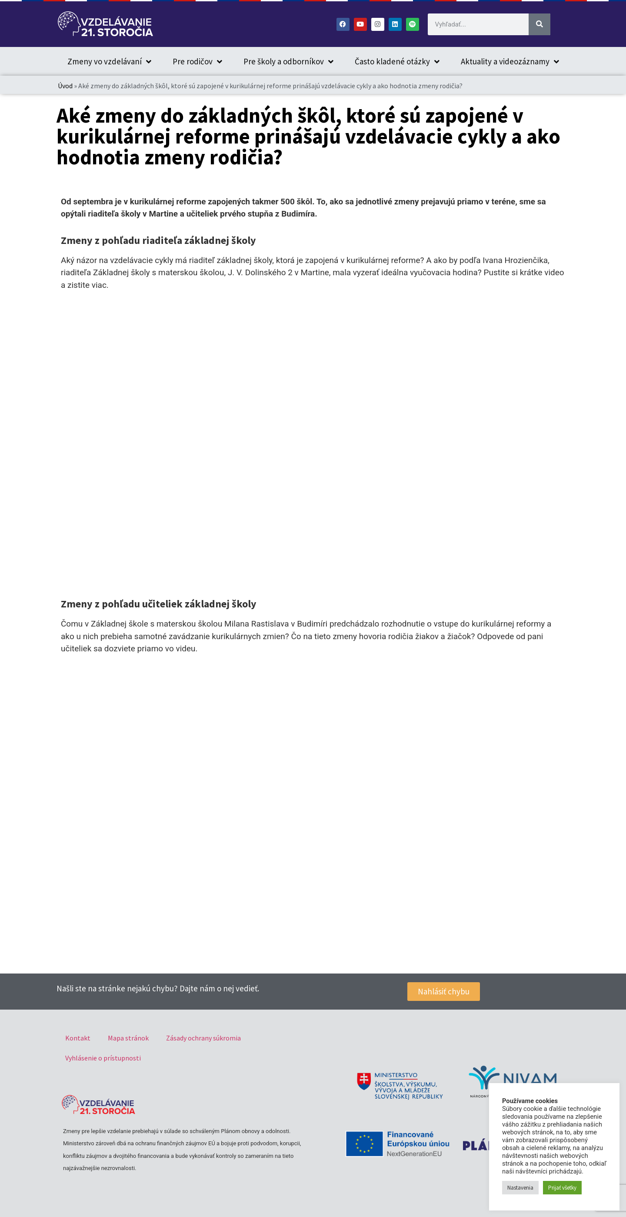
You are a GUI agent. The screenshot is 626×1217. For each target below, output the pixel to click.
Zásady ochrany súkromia (203, 1038)
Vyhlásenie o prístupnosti (103, 1058)
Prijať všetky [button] (562, 1187)
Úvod (65, 85)
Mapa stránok (128, 1038)
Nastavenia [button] (520, 1187)
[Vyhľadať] (539, 24)
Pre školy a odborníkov (288, 61)
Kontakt (77, 1038)
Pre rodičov (197, 61)
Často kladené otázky (397, 61)
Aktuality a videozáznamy (510, 61)
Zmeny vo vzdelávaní (109, 61)
